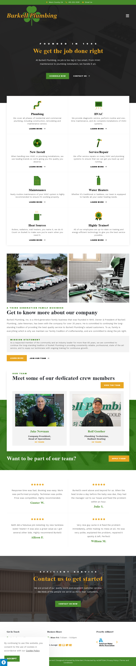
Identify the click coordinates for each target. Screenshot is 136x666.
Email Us (88, 2)
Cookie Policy (32, 650)
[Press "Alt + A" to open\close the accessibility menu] (3, 662)
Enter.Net (79, 660)
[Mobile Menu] (127, 16)
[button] (97, 642)
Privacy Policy (112, 660)
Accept (12, 658)
